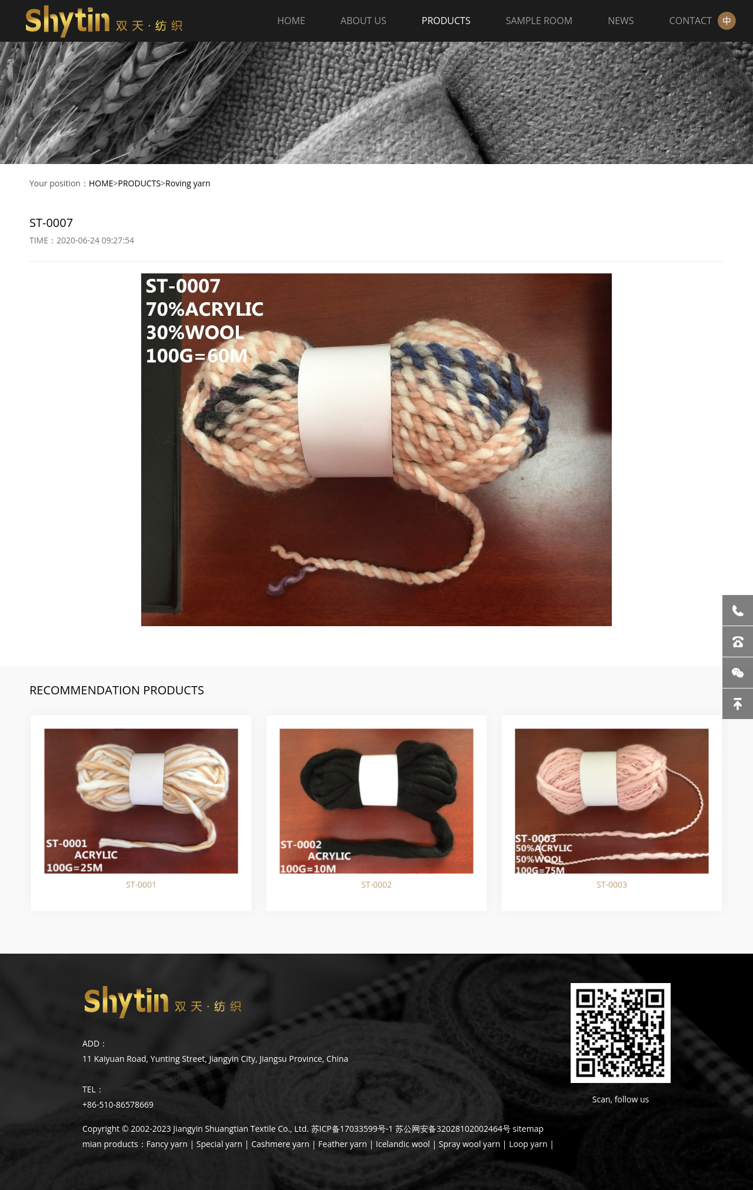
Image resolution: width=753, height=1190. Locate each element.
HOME (291, 20)
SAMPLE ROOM (539, 20)
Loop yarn (528, 1143)
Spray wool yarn (469, 1143)
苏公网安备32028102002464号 (453, 1128)
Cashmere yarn (280, 1143)
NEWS (621, 20)
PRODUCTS (446, 20)
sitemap (528, 1128)
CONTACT (690, 20)
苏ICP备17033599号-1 (352, 1128)
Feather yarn (342, 1143)
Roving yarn (188, 183)
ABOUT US (364, 20)
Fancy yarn (167, 1143)
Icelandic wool (403, 1143)
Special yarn (219, 1143)
